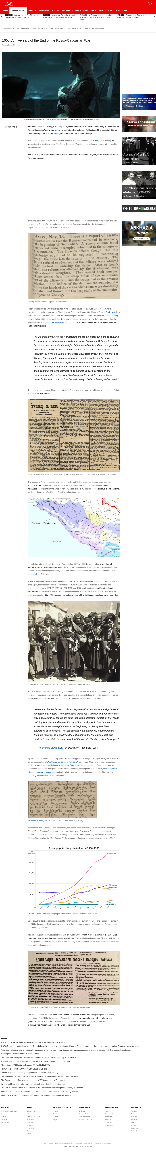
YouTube (134, 1119)
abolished (45, 567)
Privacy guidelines (64, 1143)
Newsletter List (109, 1114)
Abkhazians (44, 10)
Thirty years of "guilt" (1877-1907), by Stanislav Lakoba (24, 1069)
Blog (85, 10)
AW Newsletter (98, 29)
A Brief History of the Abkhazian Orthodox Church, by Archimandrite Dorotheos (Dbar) (59, 15)
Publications (97, 10)
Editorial (86, 29)
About (107, 1111)
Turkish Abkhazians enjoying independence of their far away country (29, 1073)
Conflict (76, 10)
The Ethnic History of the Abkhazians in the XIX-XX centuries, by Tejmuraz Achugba (36, 1080)
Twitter (133, 1114)
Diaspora (44, 29)
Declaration (32, 1008)
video (57, 130)
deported (114, 595)
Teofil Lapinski (112, 312)
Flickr (133, 1122)
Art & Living (30, 1128)
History (55, 10)
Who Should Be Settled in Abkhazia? (62, 762)
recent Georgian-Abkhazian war (77, 765)
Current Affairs (17, 10)
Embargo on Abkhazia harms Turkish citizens (20, 1054)
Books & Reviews (84, 1114)
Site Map (108, 1119)
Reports (16, 29)
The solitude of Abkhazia (50, 747)
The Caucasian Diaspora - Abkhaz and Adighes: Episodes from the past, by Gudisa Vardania (40, 1058)
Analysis (66, 10)
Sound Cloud (135, 1128)
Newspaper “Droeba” (35, 821)
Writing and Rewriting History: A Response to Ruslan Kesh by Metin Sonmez (33, 1084)
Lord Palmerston (57, 322)
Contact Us (108, 1122)
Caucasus (59, 29)
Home (5, 10)
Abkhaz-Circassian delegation (66, 319)
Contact (109, 10)
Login (148, 3)
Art (51, 29)
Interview (7, 29)
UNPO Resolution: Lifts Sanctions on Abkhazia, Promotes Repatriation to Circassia (35, 1061)
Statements (26, 29)
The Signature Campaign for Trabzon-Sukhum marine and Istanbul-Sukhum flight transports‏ (39, 1076)
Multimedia (76, 29)
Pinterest (134, 1131)
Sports (67, 29)
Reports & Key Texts (33, 1117)
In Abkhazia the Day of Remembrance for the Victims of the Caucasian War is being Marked (39, 1092)
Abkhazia (32, 10)
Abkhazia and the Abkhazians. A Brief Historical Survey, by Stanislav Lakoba (22, 15)
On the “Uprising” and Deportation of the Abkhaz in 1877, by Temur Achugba (133, 15)
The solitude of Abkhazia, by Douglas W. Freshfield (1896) (25, 1065)
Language (4, 1119)
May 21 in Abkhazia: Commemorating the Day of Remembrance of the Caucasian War (37, 1095)
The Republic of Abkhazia (9, 1111)
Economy (36, 29)
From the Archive (84, 1117)
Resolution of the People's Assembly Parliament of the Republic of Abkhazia (33, 1042)
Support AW (121, 10)
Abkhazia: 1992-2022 (85, 1119)
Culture (3, 1117)
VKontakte (134, 1125)
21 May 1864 (98, 141)
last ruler (34, 574)
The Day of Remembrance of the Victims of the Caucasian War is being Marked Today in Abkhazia (42, 1088)
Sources (31, 914)
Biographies (5, 1122)
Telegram (134, 1117)
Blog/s (55, 1119)
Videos (85, 1143)
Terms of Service (53, 1143)
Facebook (134, 1111)
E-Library (82, 1111)
